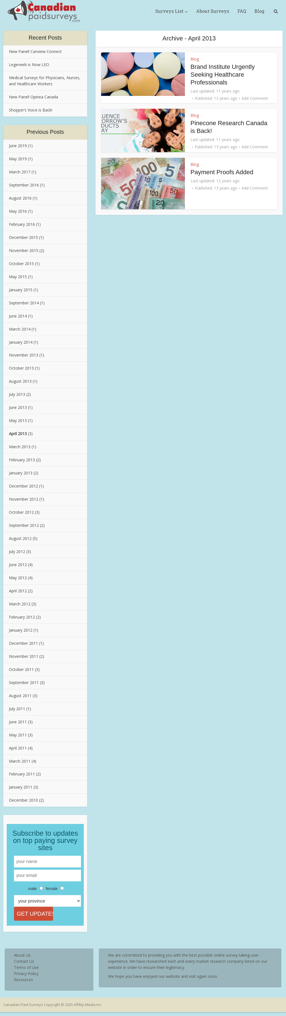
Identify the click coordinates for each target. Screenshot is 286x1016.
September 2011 (24, 682)
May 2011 (18, 735)
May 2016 (18, 211)
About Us (22, 959)
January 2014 (20, 342)
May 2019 (18, 158)
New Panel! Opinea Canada (33, 97)
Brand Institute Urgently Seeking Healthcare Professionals (222, 74)
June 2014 (18, 316)
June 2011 (18, 721)
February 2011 (22, 774)
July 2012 (17, 551)
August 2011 (20, 695)
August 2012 (20, 538)
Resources (23, 983)
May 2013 (18, 420)
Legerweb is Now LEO (29, 64)
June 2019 (18, 145)
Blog (259, 11)
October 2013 (21, 368)
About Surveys (212, 11)
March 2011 (19, 761)
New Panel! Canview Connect (35, 51)
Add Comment (255, 98)
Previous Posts (45, 132)
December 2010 (23, 800)
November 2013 (23, 355)
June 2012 (18, 564)
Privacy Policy (26, 977)
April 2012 (18, 590)
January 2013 (20, 473)
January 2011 (20, 787)
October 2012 (21, 512)
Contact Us (24, 965)
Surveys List (169, 11)
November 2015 (23, 250)
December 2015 (23, 237)
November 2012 (23, 499)
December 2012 (23, 486)
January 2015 (20, 289)
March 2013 (19, 446)
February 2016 (22, 224)
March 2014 (19, 329)
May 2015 (18, 276)
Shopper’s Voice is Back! (30, 110)
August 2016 (20, 198)
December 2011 (23, 643)
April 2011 (18, 748)
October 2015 (21, 263)
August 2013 (20, 381)
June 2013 (18, 407)
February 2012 (22, 617)
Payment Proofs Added (221, 172)
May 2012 (18, 577)
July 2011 (17, 708)
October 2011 (21, 669)
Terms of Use (26, 971)
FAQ (241, 11)
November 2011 (23, 656)
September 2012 (24, 525)
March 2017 (19, 171)
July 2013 (17, 394)
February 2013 (22, 459)
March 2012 (19, 604)
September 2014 (24, 302)
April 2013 (18, 433)
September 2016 (24, 185)
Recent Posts (45, 38)
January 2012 (20, 630)
